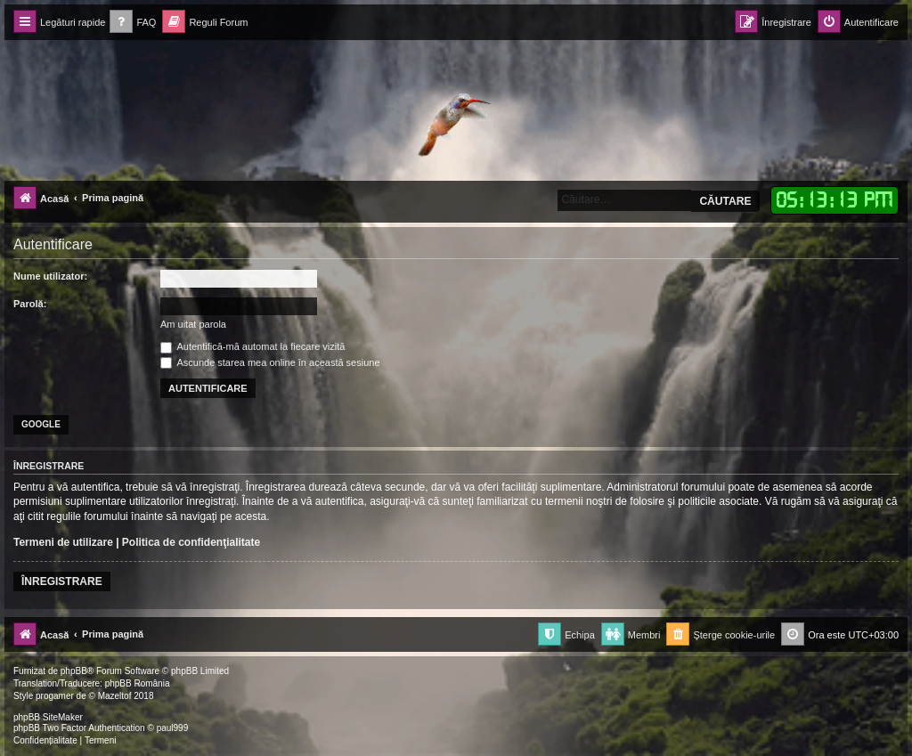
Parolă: (29, 303)
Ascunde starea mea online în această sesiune (270, 362)
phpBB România (137, 683)
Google (41, 424)
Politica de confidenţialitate (191, 542)
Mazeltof (115, 696)
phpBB (74, 671)
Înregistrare (61, 581)
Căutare (725, 201)
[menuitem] (133, 23)
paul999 (173, 728)
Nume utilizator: (50, 276)
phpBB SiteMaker (48, 717)
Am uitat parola (193, 324)
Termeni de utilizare (63, 542)
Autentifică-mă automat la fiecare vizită (252, 346)
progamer (55, 696)
